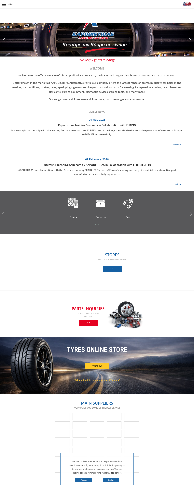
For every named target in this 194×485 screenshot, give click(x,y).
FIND (112, 268)
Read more (116, 472)
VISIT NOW (97, 366)
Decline (111, 480)
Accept (84, 480)
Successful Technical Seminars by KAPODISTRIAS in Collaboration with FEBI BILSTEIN (97, 165)
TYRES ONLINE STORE (97, 350)
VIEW (88, 322)
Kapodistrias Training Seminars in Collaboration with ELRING (97, 125)
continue (177, 144)
